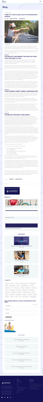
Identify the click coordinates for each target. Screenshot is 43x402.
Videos (16, 296)
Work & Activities (13, 18)
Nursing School (13, 292)
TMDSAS (12, 296)
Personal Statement (26, 292)
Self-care (35, 294)
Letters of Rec (34, 287)
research (11, 179)
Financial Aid (16, 287)
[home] (4, 1)
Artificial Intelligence (32, 283)
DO (11, 287)
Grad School (22, 287)
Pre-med (6, 294)
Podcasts (33, 292)
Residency (24, 294)
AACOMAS (7, 283)
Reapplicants (18, 294)
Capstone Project (12, 285)
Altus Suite (12, 283)
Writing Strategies (33, 296)
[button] (40, 1)
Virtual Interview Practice (21, 387)
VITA (20, 296)
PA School (19, 292)
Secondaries (30, 294)
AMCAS (17, 283)
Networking (7, 292)
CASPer (18, 285)
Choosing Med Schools (25, 285)
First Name (7, 309)
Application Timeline (23, 283)
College (32, 285)
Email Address (8, 305)
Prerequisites (22, 18)
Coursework (7, 287)
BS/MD (6, 285)
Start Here (7, 296)
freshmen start (18, 179)
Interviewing (28, 287)
